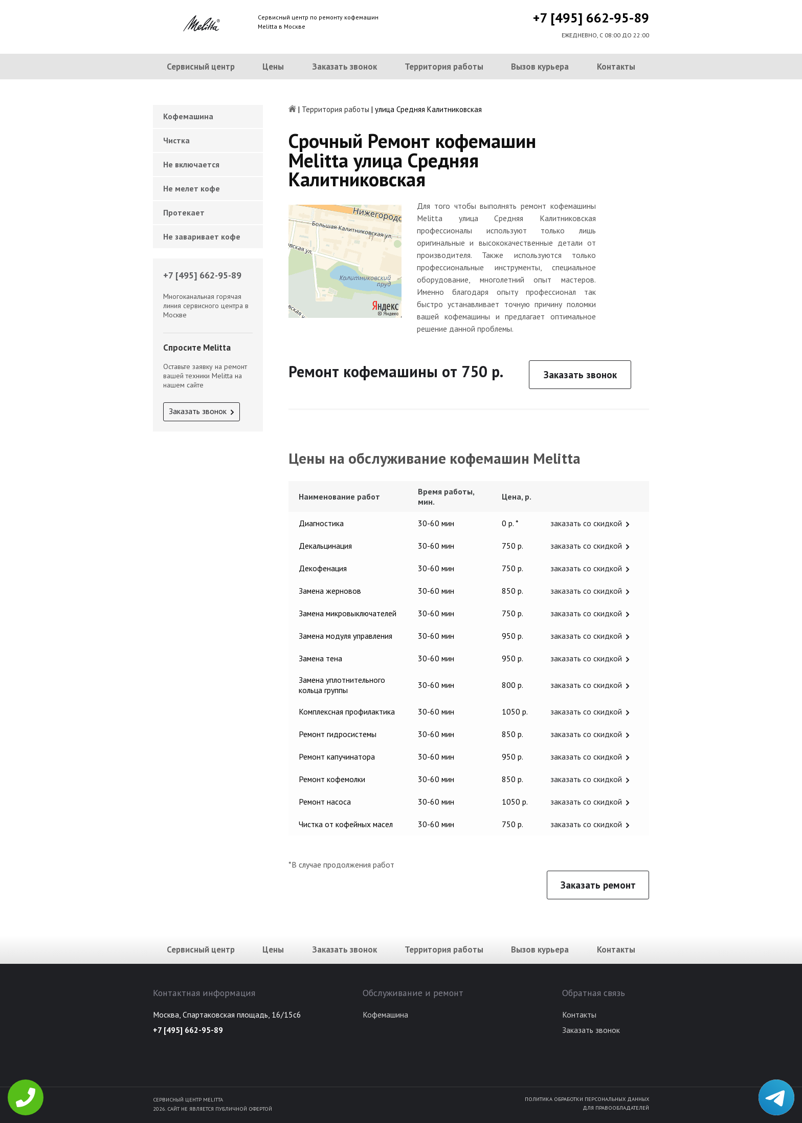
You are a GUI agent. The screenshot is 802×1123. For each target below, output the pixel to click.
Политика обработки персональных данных (587, 1099)
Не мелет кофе (191, 188)
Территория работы (444, 66)
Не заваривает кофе (201, 236)
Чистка (176, 140)
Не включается (191, 164)
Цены (273, 66)
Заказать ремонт (598, 885)
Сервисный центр (201, 66)
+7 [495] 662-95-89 (591, 17)
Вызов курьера (540, 66)
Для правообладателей (616, 1107)
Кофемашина (188, 116)
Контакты (616, 66)
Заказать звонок (344, 66)
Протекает (184, 212)
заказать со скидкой (586, 523)
